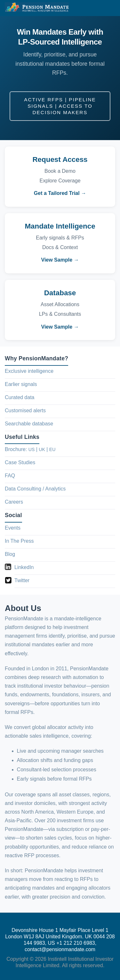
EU (52, 449)
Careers (14, 502)
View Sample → (60, 260)
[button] (108, 8)
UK (42, 449)
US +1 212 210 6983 (71, 943)
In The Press (19, 541)
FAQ (10, 475)
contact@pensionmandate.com (60, 949)
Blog (10, 554)
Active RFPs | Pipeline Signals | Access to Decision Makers (60, 106)
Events (12, 528)
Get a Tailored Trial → (60, 193)
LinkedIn (24, 567)
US (31, 449)
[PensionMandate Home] (37, 7)
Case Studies (20, 462)
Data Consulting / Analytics (35, 488)
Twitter (21, 580)
